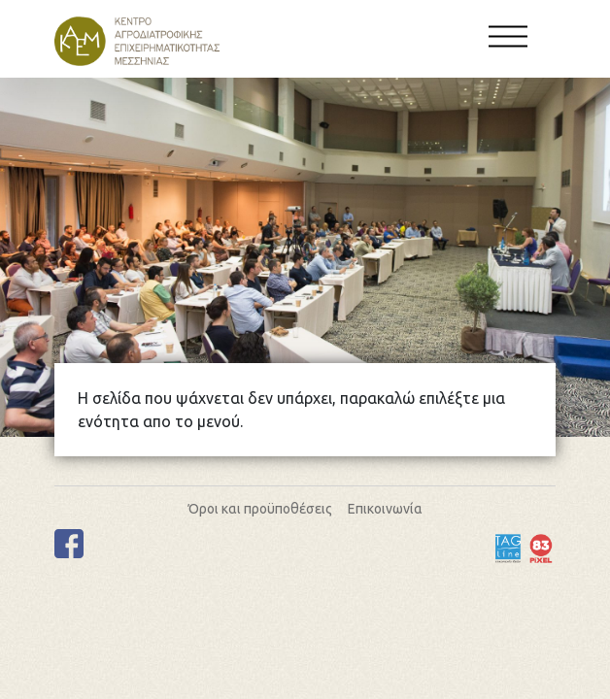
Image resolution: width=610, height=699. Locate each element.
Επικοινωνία (385, 508)
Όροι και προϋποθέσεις (260, 508)
